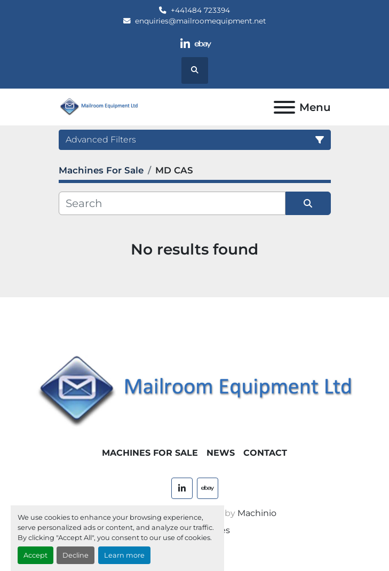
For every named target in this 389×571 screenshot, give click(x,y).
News (221, 453)
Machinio (256, 513)
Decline (75, 555)
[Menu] (284, 107)
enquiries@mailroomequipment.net (200, 21)
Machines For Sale (150, 453)
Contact (265, 453)
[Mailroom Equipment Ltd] (194, 391)
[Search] (172, 203)
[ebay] (203, 44)
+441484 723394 (200, 10)
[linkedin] (185, 44)
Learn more (124, 555)
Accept (35, 555)
